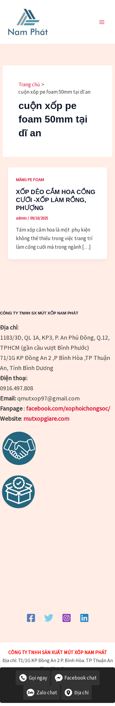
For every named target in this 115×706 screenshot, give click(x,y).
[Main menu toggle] (102, 22)
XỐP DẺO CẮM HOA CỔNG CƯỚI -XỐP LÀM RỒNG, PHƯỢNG (55, 200)
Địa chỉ (76, 692)
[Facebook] (31, 618)
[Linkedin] (84, 618)
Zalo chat (41, 692)
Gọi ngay (33, 677)
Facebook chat (75, 677)
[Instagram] (66, 618)
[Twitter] (49, 618)
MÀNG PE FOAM (30, 179)
